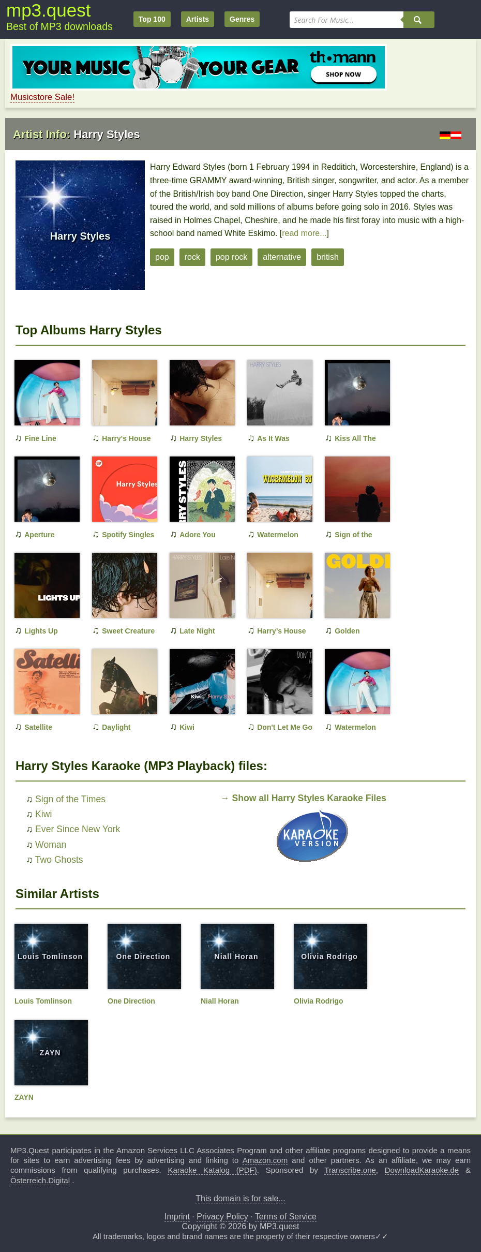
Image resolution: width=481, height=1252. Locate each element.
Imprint (177, 1216)
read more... (304, 233)
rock (192, 257)
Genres (242, 19)
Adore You (197, 535)
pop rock (231, 257)
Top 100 (152, 19)
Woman (50, 844)
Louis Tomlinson (50, 956)
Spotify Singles (128, 535)
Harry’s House (281, 631)
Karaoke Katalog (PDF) (212, 1170)
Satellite (38, 727)
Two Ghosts (59, 860)
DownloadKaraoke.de (422, 1170)
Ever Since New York (77, 829)
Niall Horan (237, 956)
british (328, 257)
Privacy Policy (222, 1216)
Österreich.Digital (40, 1180)
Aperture (39, 535)
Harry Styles (200, 438)
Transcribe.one (350, 1170)
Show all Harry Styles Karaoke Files (309, 798)
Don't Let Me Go (284, 727)
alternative (282, 257)
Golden (347, 631)
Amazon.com (265, 1160)
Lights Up (41, 631)
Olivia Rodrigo (329, 956)
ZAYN (50, 1053)
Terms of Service (286, 1216)
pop (162, 257)
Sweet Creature (128, 631)
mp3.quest (48, 10)
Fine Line (40, 438)
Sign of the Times (70, 799)
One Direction (143, 956)
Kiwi (186, 727)
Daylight (116, 727)
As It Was (273, 438)
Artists (197, 19)
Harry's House (126, 438)
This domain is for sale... (240, 1198)
